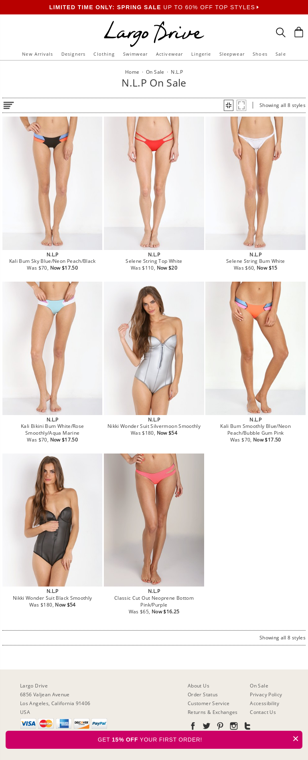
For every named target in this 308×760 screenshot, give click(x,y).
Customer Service (209, 703)
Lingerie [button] (201, 54)
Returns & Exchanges (213, 712)
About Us (198, 685)
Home (132, 72)
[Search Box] (281, 32)
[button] (228, 105)
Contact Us (263, 712)
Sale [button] (281, 54)
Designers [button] (73, 54)
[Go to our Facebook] (193, 727)
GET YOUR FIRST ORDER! (200, 738)
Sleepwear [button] (232, 54)
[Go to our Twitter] (206, 727)
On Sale (259, 685)
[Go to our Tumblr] (246, 727)
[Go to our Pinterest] (219, 727)
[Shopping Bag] (299, 32)
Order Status (203, 694)
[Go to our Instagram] (233, 727)
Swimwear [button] (135, 54)
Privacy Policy (266, 694)
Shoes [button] (260, 54)
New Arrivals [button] (37, 54)
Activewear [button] (169, 54)
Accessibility (264, 703)
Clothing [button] (104, 54)
